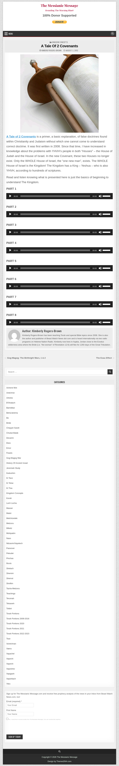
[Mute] (100, 196)
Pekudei (9, 553)
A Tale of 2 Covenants (21, 136)
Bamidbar (10, 408)
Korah (9, 498)
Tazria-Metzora (12, 588)
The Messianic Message (59, 5)
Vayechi (9, 659)
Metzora (9, 523)
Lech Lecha (11, 503)
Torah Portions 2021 (15, 628)
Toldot (9, 608)
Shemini (9, 573)
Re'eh (8, 563)
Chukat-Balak (12, 433)
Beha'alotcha (12, 413)
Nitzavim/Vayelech (14, 543)
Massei (9, 508)
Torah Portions (12, 613)
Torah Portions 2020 (15, 623)
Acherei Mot (11, 388)
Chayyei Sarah (12, 428)
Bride (8, 423)
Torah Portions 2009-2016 (17, 618)
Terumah (10, 598)
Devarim (10, 438)
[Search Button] (112, 33)
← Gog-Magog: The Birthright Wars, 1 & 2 (25, 358)
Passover (10, 548)
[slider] (55, 196)
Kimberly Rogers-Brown (51, 50)
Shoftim (9, 583)
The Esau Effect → (105, 358)
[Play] (10, 196)
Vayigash (10, 674)
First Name (11, 710)
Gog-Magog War (13, 458)
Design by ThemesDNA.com (60, 761)
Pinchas (9, 558)
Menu (11, 33)
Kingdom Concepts (60, 42)
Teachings (10, 593)
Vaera (8, 648)
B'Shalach (10, 403)
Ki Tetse (9, 483)
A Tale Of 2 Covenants (59, 46)
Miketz (9, 528)
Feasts (9, 453)
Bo (7, 418)
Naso (8, 538)
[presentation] (29, 728)
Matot (8, 513)
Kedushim (10, 473)
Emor (8, 448)
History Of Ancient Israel (17, 463)
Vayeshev (10, 669)
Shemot (9, 578)
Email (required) (14, 701)
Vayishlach (11, 679)
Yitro (8, 684)
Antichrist (10, 393)
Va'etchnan (11, 644)
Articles (9, 398)
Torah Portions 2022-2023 (17, 633)
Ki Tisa (9, 488)
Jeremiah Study (13, 468)
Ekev (8, 443)
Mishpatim (10, 533)
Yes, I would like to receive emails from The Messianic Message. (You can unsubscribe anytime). (34, 719)
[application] (59, 196)
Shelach (9, 568)
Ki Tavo (9, 478)
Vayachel (10, 653)
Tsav (8, 638)
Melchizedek (11, 518)
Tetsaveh (10, 603)
